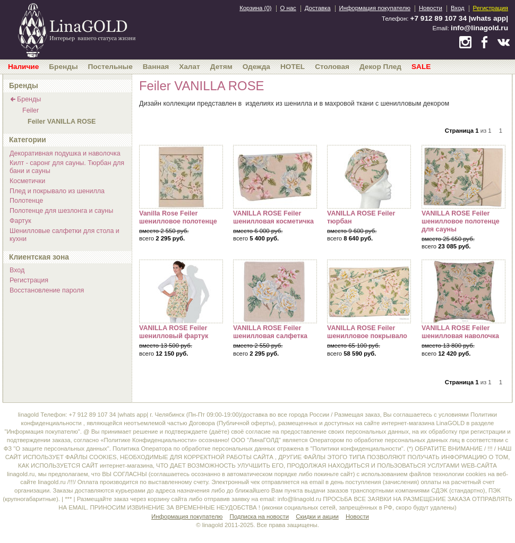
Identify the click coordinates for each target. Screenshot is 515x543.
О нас (288, 8)
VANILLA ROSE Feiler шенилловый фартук (181, 291)
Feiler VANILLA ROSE (62, 121)
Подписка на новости (259, 516)
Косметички (27, 181)
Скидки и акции (317, 516)
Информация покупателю (374, 8)
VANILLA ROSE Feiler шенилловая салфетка (275, 291)
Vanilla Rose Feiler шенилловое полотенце (181, 177)
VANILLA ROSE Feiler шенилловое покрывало (369, 291)
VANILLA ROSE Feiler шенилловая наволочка (463, 291)
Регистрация (490, 8)
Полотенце (26, 200)
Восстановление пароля (47, 290)
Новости (430, 8)
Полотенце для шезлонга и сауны (61, 210)
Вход (458, 8)
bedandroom (76, 29)
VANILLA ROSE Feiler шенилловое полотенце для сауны (463, 177)
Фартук (20, 221)
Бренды (29, 99)
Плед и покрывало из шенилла (57, 191)
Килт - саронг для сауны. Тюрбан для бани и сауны (67, 167)
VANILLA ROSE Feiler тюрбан (369, 177)
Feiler (30, 110)
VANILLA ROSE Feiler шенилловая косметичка (275, 177)
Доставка (318, 8)
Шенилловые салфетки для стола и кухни (64, 235)
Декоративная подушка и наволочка (65, 153)
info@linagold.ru (479, 28)
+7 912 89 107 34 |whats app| (459, 18)
